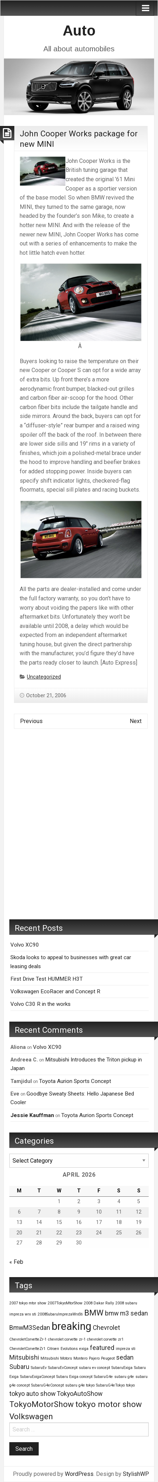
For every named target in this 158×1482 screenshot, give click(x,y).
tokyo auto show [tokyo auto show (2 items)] (32, 1393)
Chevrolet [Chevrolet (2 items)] (106, 1327)
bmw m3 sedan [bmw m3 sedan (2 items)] (126, 1313)
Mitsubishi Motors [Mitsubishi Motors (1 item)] (56, 1358)
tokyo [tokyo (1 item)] (130, 1385)
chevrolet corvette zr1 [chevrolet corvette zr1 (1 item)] (105, 1339)
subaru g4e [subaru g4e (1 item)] (124, 1376)
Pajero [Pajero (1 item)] (94, 1358)
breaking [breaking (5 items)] (71, 1326)
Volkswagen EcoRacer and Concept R (55, 991)
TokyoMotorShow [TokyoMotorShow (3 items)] (41, 1404)
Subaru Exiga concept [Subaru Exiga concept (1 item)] (74, 1376)
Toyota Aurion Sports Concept (75, 1081)
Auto (79, 30)
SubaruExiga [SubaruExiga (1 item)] (122, 1367)
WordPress (79, 1474)
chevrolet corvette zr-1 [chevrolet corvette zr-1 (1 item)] (67, 1339)
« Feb (16, 1261)
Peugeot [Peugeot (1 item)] (108, 1358)
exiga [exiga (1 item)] (83, 1348)
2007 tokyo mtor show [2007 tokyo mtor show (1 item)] (27, 1303)
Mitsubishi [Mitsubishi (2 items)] (24, 1357)
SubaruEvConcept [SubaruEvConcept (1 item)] (62, 1367)
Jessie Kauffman (32, 1115)
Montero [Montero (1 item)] (80, 1358)
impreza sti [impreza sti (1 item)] (125, 1348)
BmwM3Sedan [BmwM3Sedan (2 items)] (29, 1327)
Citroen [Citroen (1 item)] (53, 1348)
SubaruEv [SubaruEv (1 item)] (39, 1367)
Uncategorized (44, 677)
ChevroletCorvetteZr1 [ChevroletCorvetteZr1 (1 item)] (27, 1348)
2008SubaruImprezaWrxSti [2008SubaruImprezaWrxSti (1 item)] (60, 1314)
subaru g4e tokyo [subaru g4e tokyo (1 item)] (80, 1385)
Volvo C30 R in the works (40, 1004)
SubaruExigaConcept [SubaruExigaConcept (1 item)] (37, 1376)
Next (136, 721)
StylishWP (136, 1474)
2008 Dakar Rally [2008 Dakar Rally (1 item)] (99, 1303)
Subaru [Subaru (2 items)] (19, 1366)
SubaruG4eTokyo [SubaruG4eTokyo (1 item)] (110, 1385)
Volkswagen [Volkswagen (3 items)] (31, 1416)
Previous (31, 721)
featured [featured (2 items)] (102, 1347)
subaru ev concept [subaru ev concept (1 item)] (94, 1367)
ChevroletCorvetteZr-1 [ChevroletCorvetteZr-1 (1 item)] (28, 1339)
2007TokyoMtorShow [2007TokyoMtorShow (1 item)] (65, 1303)
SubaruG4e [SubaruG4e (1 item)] (103, 1376)
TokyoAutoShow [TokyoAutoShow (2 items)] (79, 1393)
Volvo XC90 (24, 945)
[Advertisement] (79, 829)
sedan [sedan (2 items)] (125, 1357)
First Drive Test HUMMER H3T (46, 979)
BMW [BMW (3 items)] (94, 1312)
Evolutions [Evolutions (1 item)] (69, 1348)
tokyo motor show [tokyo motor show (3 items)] (108, 1404)
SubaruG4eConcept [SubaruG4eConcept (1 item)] (47, 1385)
